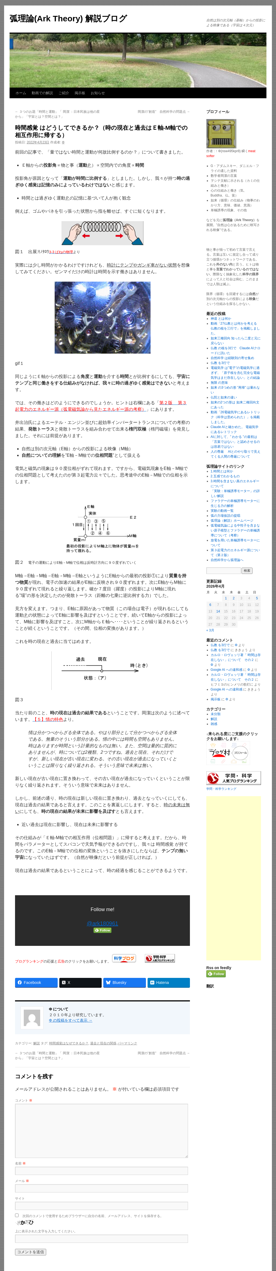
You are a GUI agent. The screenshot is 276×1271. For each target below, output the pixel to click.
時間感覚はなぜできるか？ (69, 1043)
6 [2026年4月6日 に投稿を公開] (210, 605)
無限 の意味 (219, 383)
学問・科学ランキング (221, 788)
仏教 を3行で (220, 363)
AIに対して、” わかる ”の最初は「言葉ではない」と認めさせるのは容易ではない (235, 442)
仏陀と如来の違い (224, 397)
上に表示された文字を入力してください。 (46, 1231)
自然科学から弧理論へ (227, 560)
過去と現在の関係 (103, 1043)
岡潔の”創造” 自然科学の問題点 (164, 112)
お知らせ (98, 93)
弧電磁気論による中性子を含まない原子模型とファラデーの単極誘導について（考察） (235, 530)
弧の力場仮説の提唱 (225, 516)
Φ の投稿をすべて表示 (70, 1020)
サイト (20, 1198)
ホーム (21, 93)
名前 (20, 1163)
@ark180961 (102, 923)
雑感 (214, 724)
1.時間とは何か (222, 471)
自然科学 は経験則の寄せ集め (232, 358)
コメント (23, 1100)
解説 (36, 1043)
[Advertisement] (233, 878)
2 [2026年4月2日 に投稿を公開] (234, 598)
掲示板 (80, 93)
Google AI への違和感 (226, 670)
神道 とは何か (221, 318)
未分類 (216, 714)
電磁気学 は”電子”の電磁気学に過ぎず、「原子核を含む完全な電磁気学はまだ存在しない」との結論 (235, 373)
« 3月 (210, 630)
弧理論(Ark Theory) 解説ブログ (68, 18)
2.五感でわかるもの (225, 476)
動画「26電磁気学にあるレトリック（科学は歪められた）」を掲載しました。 (235, 417)
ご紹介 (63, 93)
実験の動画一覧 (222, 511)
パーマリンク (127, 1043)
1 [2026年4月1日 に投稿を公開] (226, 598)
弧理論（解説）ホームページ (232, 520)
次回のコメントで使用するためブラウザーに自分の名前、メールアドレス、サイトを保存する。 (92, 1216)
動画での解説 (42, 93)
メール (22, 1181)
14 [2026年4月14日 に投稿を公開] (218, 611)
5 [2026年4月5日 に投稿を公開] (257, 598)
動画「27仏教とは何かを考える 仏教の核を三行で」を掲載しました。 (235, 328)
